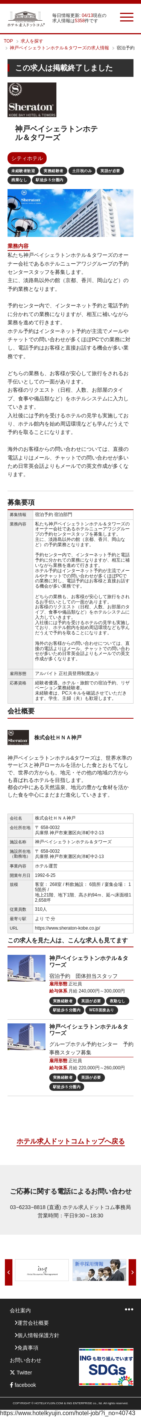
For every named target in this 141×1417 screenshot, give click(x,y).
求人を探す (32, 41)
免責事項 (27, 1348)
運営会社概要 (33, 1323)
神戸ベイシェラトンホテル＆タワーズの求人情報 (59, 47)
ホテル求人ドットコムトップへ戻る (71, 1141)
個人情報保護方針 (38, 1335)
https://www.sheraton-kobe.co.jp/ (67, 928)
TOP (8, 41)
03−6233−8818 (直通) (35, 1207)
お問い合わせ (25, 1360)
